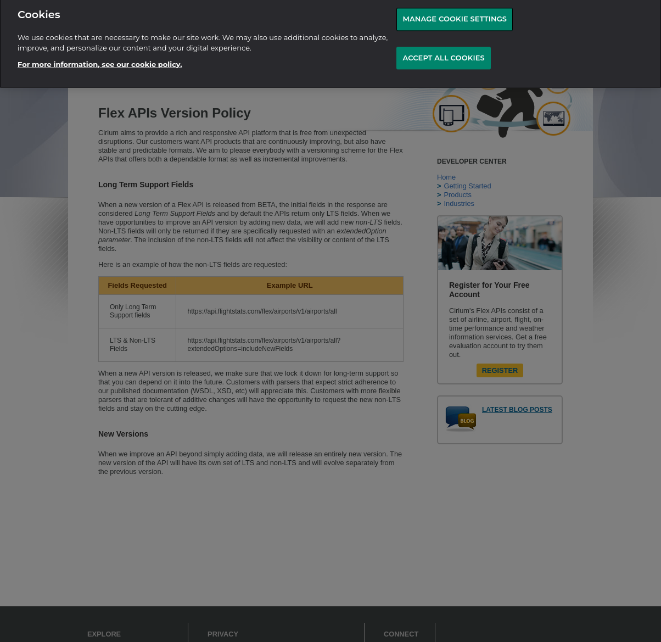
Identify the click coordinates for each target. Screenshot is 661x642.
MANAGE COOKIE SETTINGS (454, 16)
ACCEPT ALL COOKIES (443, 55)
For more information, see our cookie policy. (100, 61)
